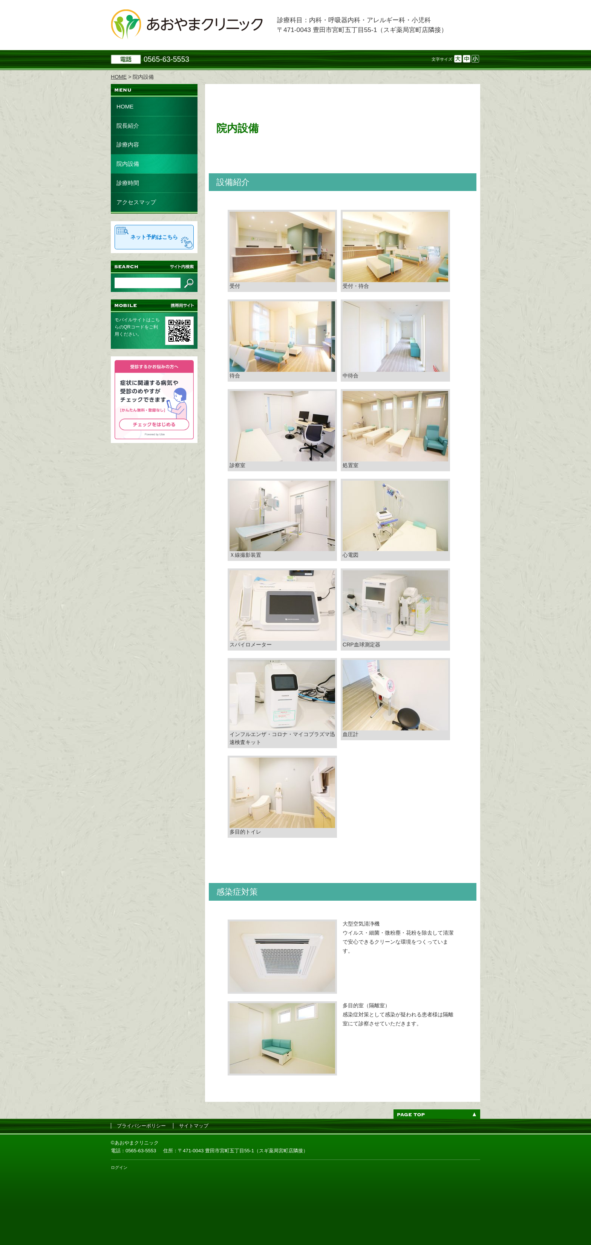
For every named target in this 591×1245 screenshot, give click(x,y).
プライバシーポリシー (141, 1126)
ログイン (119, 1167)
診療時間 (127, 183)
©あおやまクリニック (135, 1143)
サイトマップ (193, 1126)
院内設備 (127, 163)
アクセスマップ (136, 202)
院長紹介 (127, 125)
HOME (124, 106)
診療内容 (127, 144)
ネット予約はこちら (154, 237)
